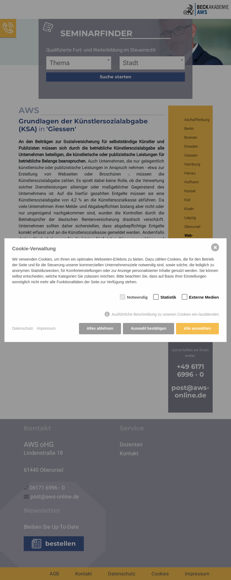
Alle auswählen (197, 328)
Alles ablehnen (100, 328)
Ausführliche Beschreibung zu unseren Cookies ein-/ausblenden (165, 314)
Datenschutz (22, 328)
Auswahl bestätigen (148, 328)
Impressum (46, 328)
